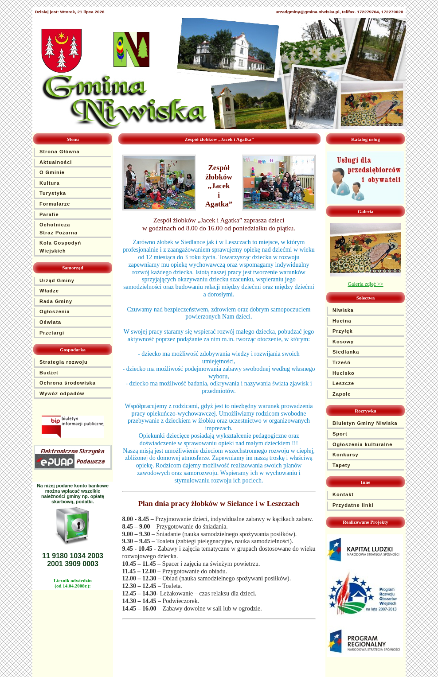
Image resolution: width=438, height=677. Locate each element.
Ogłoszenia (54, 311)
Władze (49, 290)
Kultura (49, 183)
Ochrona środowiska (67, 382)
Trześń (341, 362)
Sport (340, 433)
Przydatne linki (353, 505)
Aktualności (55, 162)
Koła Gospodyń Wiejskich (60, 246)
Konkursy (345, 454)
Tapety (341, 465)
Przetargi (51, 332)
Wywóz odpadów (61, 393)
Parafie (49, 214)
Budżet (49, 372)
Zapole (341, 394)
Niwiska (343, 310)
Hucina (342, 320)
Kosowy (343, 341)
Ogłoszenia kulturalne (362, 444)
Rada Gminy (55, 301)
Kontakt (343, 494)
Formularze (54, 203)
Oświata (50, 322)
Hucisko (343, 373)
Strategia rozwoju (63, 362)
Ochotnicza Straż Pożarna (58, 228)
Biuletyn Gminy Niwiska (365, 423)
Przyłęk (342, 331)
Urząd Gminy (56, 280)
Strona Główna (59, 151)
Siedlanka (345, 351)
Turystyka (52, 193)
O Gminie (52, 172)
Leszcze (343, 383)
